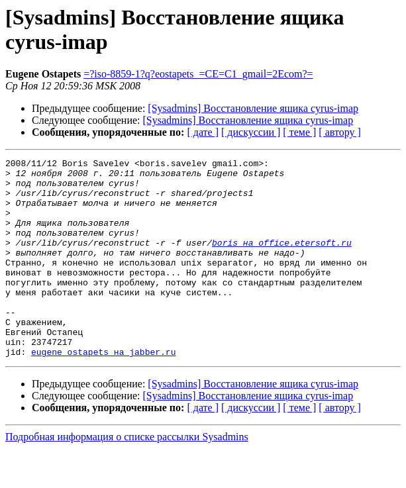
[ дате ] (203, 132)
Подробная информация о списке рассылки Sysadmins (126, 476)
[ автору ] (339, 132)
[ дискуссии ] (250, 132)
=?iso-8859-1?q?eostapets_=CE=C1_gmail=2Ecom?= (198, 73)
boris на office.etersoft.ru (282, 260)
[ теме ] (299, 132)
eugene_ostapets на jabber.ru (103, 391)
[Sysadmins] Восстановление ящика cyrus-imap (253, 108)
